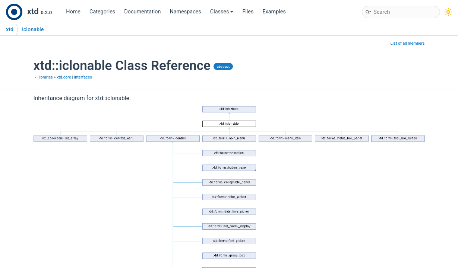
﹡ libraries (43, 77)
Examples (273, 12)
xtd (9, 29)
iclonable (33, 29)
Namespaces (185, 12)
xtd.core (64, 77)
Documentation (142, 12)
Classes (222, 12)
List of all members (408, 43)
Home (73, 12)
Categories (102, 12)
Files (247, 12)
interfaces (83, 77)
